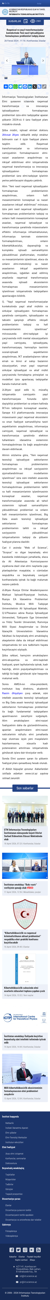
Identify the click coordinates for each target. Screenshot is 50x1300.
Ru (8, 3)
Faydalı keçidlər (34, 1257)
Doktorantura (11, 1163)
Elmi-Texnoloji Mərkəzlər (16, 1137)
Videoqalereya (11, 1236)
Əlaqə (32, 1260)
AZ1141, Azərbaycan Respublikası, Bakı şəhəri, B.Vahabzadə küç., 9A (28, 1269)
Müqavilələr (10, 1179)
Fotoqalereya (11, 1231)
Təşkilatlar (10, 1174)
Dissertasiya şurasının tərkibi (18, 1210)
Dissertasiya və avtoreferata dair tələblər (23, 1219)
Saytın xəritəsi (21, 1260)
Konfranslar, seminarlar (15, 1158)
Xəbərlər (13, 1257)
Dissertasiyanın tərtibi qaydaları (19, 1215)
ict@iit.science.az (28, 1276)
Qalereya (6, 1224)
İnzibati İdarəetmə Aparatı (16, 1128)
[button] (43, 61)
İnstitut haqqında (10, 1116)
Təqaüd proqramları (14, 1194)
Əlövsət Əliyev (10, 134)
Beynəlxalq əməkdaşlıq (13, 1168)
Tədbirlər (9, 1184)
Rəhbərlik (9, 1123)
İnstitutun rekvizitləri (14, 1142)
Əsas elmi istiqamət (14, 1153)
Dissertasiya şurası (11, 1199)
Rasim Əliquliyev (12, 693)
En (6, 3)
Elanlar (8, 1205)
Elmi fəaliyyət (8, 1147)
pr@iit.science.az (28, 1282)
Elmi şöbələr (10, 1132)
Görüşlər (9, 1189)
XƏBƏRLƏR (14, 21)
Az (3, 3)
